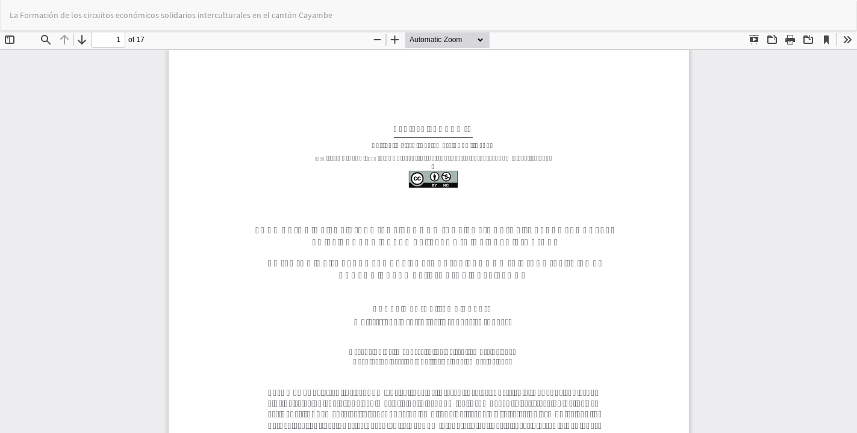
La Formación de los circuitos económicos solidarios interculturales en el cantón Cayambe (171, 15)
